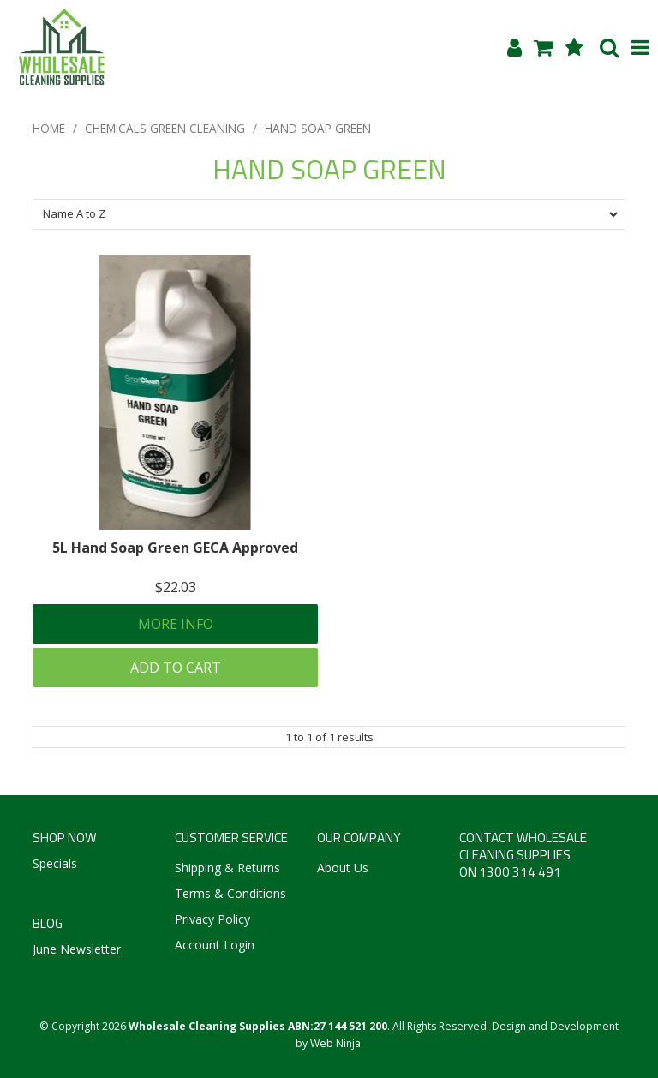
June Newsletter (77, 949)
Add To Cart (175, 667)
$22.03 (175, 587)
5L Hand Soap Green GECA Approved (175, 547)
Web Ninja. (336, 1043)
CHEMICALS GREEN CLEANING (165, 128)
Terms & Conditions (230, 893)
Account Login (214, 945)
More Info (175, 623)
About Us (342, 867)
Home (49, 128)
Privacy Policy (212, 919)
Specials (55, 863)
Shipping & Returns (227, 867)
